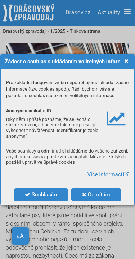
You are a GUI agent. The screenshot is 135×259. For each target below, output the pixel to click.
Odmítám (96, 194)
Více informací (108, 174)
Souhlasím (41, 194)
